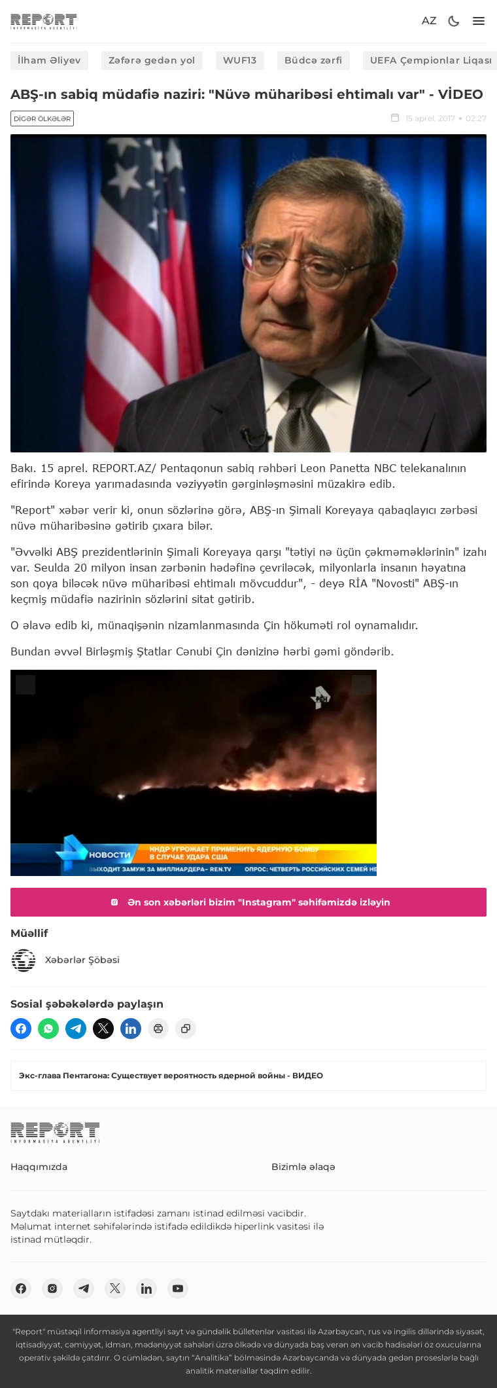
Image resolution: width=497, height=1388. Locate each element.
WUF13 (240, 60)
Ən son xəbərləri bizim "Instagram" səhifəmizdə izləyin (248, 902)
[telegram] (75, 1028)
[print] (158, 1028)
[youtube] (177, 1288)
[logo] (43, 21)
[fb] (20, 1028)
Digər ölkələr (42, 119)
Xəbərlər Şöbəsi (65, 960)
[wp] (48, 1028)
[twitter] (103, 1028)
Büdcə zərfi (313, 60)
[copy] (185, 1028)
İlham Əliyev (49, 60)
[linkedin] (130, 1028)
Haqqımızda (38, 1167)
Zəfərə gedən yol (152, 60)
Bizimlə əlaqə (303, 1167)
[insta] (52, 1288)
